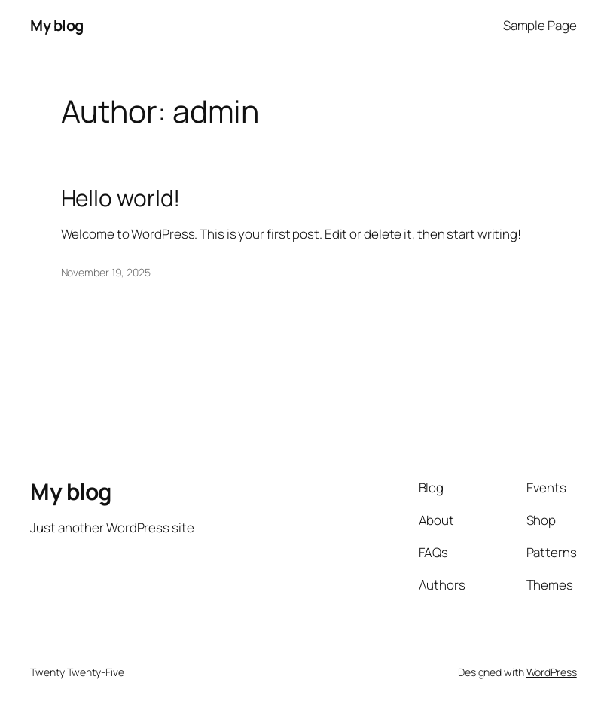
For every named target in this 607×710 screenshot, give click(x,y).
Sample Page (540, 25)
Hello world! (121, 198)
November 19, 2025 (106, 272)
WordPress (551, 672)
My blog (57, 25)
